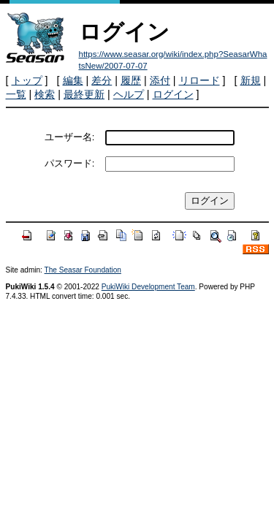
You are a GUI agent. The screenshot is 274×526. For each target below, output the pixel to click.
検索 (44, 94)
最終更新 (84, 94)
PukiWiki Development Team (148, 287)
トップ (27, 80)
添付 (160, 80)
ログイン (173, 94)
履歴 (131, 80)
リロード (199, 80)
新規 (250, 80)
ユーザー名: (70, 137)
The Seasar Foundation (83, 270)
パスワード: (70, 163)
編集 (73, 80)
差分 (101, 80)
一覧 (16, 94)
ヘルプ (128, 94)
